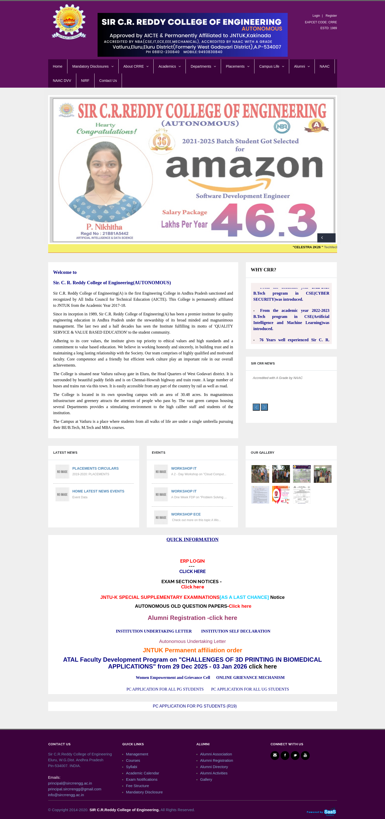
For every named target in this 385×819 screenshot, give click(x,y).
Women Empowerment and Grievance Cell (173, 677)
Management (137, 754)
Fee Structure (137, 786)
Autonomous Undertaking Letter (192, 641)
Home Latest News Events (98, 491)
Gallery (206, 779)
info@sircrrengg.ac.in (66, 795)
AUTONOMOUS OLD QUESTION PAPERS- (193, 606)
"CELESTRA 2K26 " (318, 247)
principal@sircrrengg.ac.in (70, 783)
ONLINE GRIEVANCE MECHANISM (250, 677)
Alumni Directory (214, 767)
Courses (133, 760)
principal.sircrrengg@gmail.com (74, 789)
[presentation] (256, 407)
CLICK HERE (192, 571)
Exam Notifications (141, 779)
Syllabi (131, 767)
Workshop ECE (185, 514)
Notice (277, 597)
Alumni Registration (216, 760)
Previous (321, 237)
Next (331, 237)
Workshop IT (183, 468)
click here (263, 666)
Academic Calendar (142, 773)
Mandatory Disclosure (144, 792)
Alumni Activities (214, 773)
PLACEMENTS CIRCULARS (95, 468)
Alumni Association (216, 754)
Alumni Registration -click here (192, 617)
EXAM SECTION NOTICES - (192, 584)
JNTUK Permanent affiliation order (192, 650)
